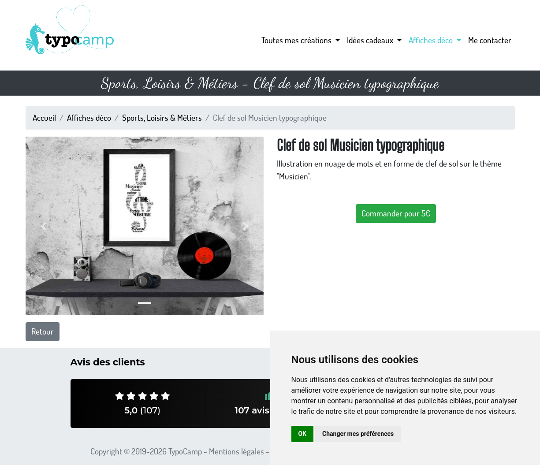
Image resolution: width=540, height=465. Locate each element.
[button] (43, 226)
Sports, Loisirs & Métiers (162, 117)
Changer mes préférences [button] (358, 433)
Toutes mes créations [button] (297, 39)
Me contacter (489, 39)
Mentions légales (236, 451)
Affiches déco (89, 117)
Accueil (44, 117)
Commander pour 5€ (395, 213)
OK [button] (302, 433)
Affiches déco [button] (431, 39)
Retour (42, 331)
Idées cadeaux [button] (371, 39)
